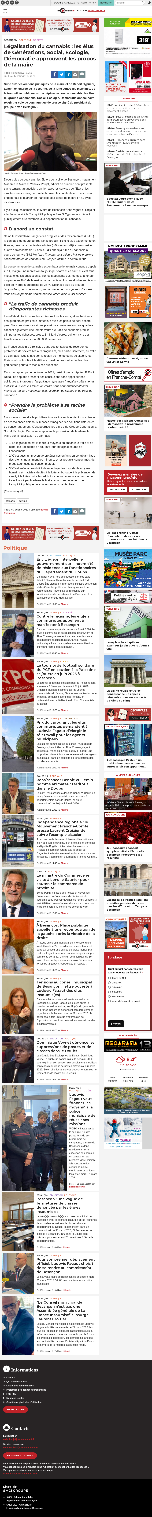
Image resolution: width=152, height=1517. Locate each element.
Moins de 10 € (119, 978)
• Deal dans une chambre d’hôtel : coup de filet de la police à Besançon (126, 154)
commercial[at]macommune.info (20, 1447)
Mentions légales (15, 1398)
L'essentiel (128, 98)
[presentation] (106, 793)
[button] (143, 2)
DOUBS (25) (42, 555)
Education (56, 1039)
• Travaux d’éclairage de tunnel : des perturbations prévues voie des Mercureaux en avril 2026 (128, 119)
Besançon (10, 40)
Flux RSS (11, 1394)
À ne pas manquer (128, 775)
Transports (70, 718)
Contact (10, 1377)
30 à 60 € (117, 987)
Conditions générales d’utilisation (24, 1402)
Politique (25, 40)
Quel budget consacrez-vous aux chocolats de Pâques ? (125, 971)
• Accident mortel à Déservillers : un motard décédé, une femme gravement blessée (128, 108)
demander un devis (20, 1455)
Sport (66, 661)
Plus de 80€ (118, 996)
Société (38, 40)
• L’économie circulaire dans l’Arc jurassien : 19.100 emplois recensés (126, 143)
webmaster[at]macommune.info (20, 1473)
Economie (56, 555)
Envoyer (116, 1024)
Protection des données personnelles (26, 1390)
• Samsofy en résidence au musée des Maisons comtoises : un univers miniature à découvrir (126, 131)
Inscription (117, 489)
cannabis (10, 501)
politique (23, 501)
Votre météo (128, 1035)
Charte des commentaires (20, 1385)
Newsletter (15, 1409)
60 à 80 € (117, 992)
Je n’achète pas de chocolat (126, 1001)
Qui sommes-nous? (16, 1381)
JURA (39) (42, 871)
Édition (82, 10)
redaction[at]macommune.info (19, 1439)
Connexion (139, 489)
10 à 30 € (117, 982)
